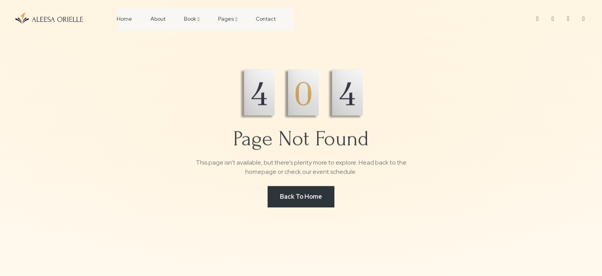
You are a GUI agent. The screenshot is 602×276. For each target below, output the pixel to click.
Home (124, 18)
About (157, 18)
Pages (227, 18)
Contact (266, 18)
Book (192, 18)
